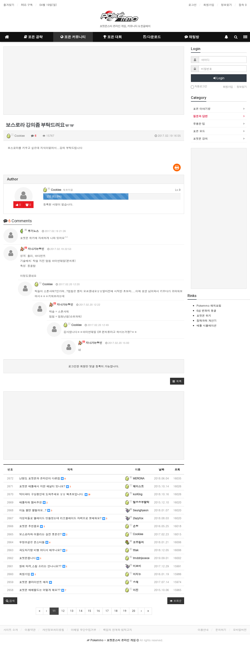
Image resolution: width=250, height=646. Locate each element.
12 (63, 611)
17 (107, 611)
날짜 (161, 469)
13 (71, 611)
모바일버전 (240, 630)
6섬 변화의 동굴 (206, 310)
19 (124, 611)
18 (116, 611)
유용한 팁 (199, 123)
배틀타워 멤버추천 (33, 502)
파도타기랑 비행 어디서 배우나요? (43, 550)
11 (54, 611)
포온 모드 (199, 131)
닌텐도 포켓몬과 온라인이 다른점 (42, 478)
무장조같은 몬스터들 (34, 542)
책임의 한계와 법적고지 (117, 630)
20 (133, 611)
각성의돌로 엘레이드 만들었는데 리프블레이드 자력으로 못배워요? (63, 518)
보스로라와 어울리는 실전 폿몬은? (43, 534)
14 (80, 611)
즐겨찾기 (8, 5)
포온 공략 (33, 37)
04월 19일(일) (48, 5)
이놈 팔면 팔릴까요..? (35, 510)
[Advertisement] (94, 80)
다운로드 (152, 37)
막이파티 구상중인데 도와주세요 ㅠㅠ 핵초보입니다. (54, 494)
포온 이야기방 (201, 108)
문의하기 (220, 630)
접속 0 (243, 5)
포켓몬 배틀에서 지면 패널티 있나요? (45, 486)
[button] (177, 381)
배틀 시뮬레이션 (206, 325)
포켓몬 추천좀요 (32, 526)
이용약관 (30, 630)
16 (98, 611)
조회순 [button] (176, 601)
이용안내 (203, 630)
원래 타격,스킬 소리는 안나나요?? (43, 566)
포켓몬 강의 (200, 138)
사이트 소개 (10, 630)
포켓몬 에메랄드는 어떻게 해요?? (42, 590)
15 (89, 611)
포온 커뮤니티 (73, 37)
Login (218, 78)
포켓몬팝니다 (30, 558)
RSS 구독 (27, 5)
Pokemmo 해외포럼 (209, 305)
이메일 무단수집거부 (83, 630)
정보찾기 (226, 5)
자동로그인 (199, 87)
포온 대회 (112, 37)
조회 (177, 469)
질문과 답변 (200, 116)
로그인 (192, 5)
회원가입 (208, 5)
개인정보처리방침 (53, 630)
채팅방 (192, 37)
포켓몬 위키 (204, 315)
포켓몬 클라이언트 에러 (35, 582)
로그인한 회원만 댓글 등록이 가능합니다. (93, 366)
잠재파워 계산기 (206, 320)
